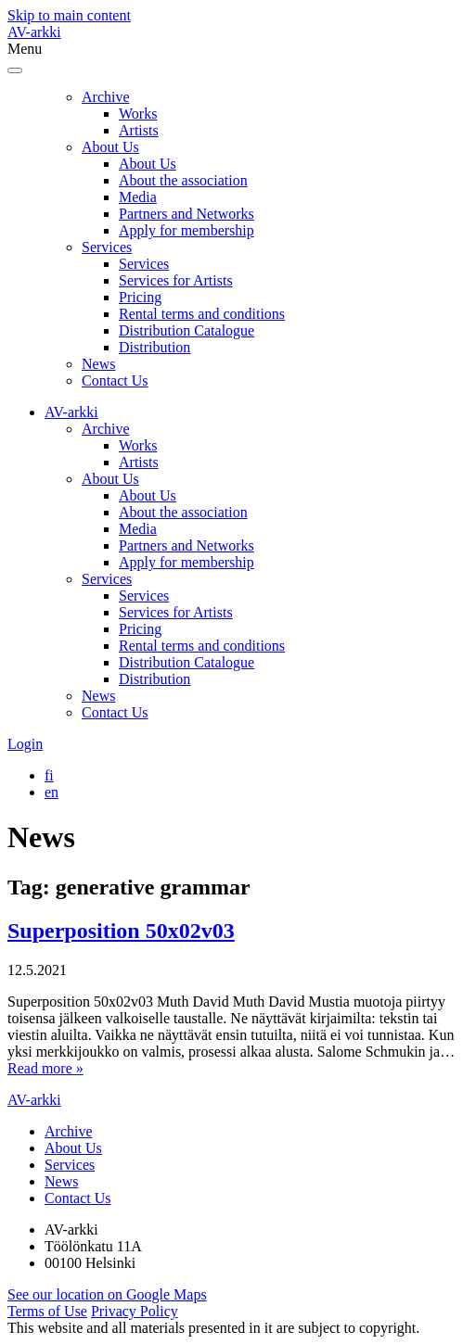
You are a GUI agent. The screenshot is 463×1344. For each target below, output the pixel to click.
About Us (110, 147)
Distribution (154, 347)
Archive (106, 97)
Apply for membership (186, 230)
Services (107, 247)
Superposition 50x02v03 (121, 931)
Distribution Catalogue (186, 330)
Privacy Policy (134, 1311)
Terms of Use (47, 1311)
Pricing (140, 297)
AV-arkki (34, 32)
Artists (139, 130)
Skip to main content (69, 15)
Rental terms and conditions (202, 314)
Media (138, 197)
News (98, 364)
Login (25, 744)
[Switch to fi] (49, 775)
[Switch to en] (51, 792)
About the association (183, 180)
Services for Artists (176, 280)
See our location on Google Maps (107, 1294)
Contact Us (115, 380)
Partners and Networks (186, 214)
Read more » (45, 1068)
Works (138, 113)
